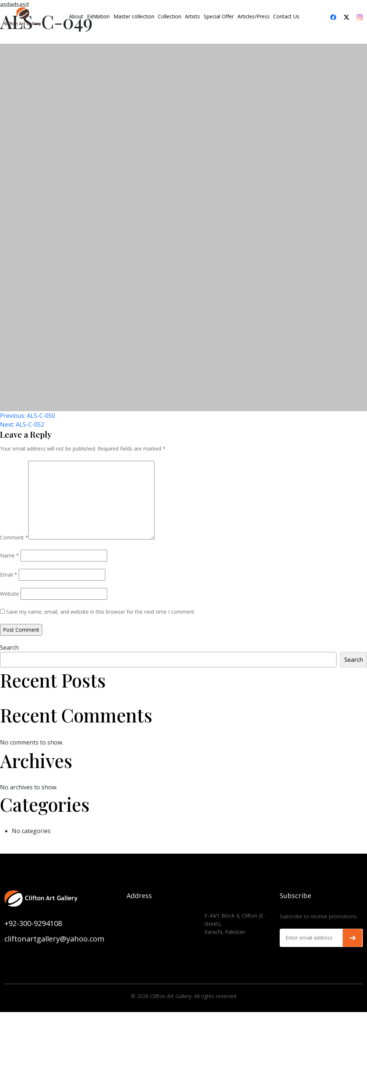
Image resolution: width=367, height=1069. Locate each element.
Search (9, 647)
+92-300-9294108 (33, 923)
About (76, 16)
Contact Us (286, 16)
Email (8, 574)
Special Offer (219, 16)
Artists (192, 16)
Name (9, 555)
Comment (14, 537)
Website (9, 593)
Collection (169, 16)
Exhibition (98, 16)
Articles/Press (253, 16)
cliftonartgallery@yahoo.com (54, 939)
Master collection (134, 16)
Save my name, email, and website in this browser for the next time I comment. (100, 611)
